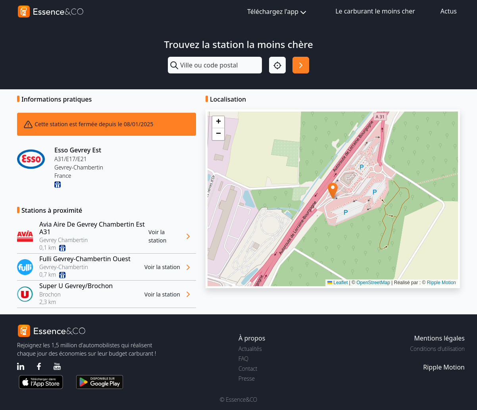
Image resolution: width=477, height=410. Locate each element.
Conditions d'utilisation (437, 348)
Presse (246, 378)
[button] (333, 191)
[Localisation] (277, 65)
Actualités (250, 348)
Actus (448, 11)
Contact (247, 368)
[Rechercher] (300, 65)
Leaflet (337, 282)
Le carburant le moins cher (375, 11)
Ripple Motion (441, 282)
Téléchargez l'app (277, 12)
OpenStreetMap (373, 282)
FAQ (243, 358)
